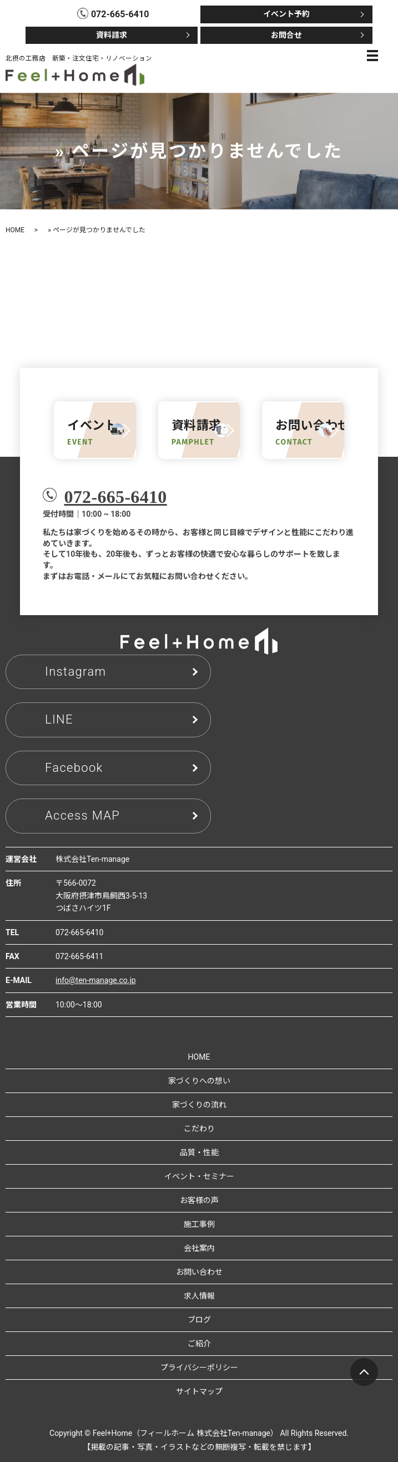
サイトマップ (199, 1391)
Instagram (75, 671)
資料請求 (111, 35)
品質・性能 (199, 1152)
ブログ (199, 1319)
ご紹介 (199, 1343)
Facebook (74, 768)
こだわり (199, 1128)
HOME (15, 230)
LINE (59, 719)
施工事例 (199, 1224)
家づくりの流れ (199, 1104)
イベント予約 (286, 13)
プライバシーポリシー (199, 1367)
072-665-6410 (115, 497)
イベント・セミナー (199, 1176)
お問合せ (286, 35)
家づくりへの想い (199, 1080)
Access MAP (82, 815)
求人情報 (199, 1295)
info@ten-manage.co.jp (96, 980)
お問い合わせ (199, 1272)
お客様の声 (199, 1200)
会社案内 (199, 1248)
